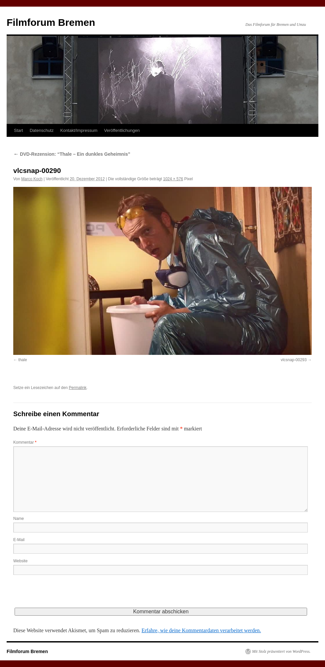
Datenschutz (41, 130)
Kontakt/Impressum (79, 130)
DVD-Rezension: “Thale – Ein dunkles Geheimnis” (71, 154)
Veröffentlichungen (122, 130)
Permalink (77, 387)
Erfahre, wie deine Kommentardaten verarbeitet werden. (201, 630)
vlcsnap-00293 (294, 360)
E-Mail (19, 539)
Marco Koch (31, 179)
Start (18, 130)
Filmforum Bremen (51, 22)
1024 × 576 (173, 179)
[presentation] (63, 595)
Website (20, 561)
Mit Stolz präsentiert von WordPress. (281, 651)
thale (22, 360)
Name (18, 518)
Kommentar (24, 442)
